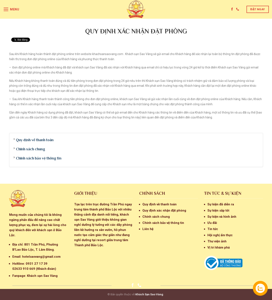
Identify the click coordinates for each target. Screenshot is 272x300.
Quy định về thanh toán (35, 140)
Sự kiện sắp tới (218, 210)
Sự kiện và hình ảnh (221, 217)
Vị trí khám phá (218, 247)
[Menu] (11, 9)
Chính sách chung (30, 149)
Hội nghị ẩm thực (220, 235)
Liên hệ (147, 229)
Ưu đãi (212, 223)
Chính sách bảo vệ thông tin (38, 158)
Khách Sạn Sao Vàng (149, 294)
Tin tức (212, 229)
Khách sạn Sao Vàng (42, 276)
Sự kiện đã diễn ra (220, 204)
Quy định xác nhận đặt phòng (164, 210)
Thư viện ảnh (217, 241)
